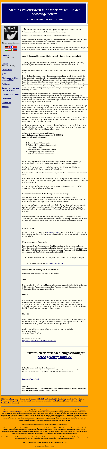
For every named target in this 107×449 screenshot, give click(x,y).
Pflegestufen (15, 401)
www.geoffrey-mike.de (55, 357)
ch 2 (9, 403)
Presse (60, 401)
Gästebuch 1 (75, 401)
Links (55, 401)
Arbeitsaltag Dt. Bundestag (55, 399)
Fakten (5, 64)
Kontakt (15, 403)
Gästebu (4, 403)
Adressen (39, 401)
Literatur (6, 94)
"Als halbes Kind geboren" (54, 263)
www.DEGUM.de (53, 232)
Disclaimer (6, 99)
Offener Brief (7, 70)
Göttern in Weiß (8, 90)
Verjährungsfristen (28, 401)
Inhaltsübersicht (44, 6)
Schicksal (34, 399)
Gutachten (5, 401)
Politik (41, 399)
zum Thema (14, 94)
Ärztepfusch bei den (10, 88)
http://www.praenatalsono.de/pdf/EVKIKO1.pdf (39, 341)
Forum (66, 401)
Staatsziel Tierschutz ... (75, 399)
